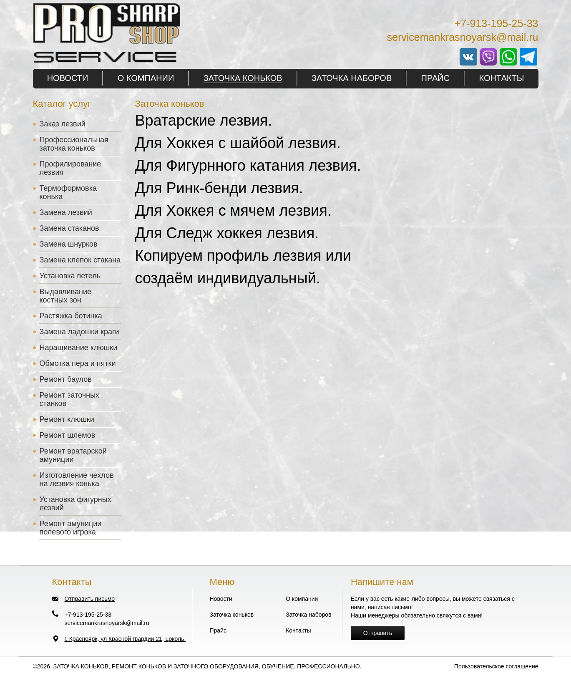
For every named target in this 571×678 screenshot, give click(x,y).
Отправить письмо (90, 598)
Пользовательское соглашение (496, 666)
